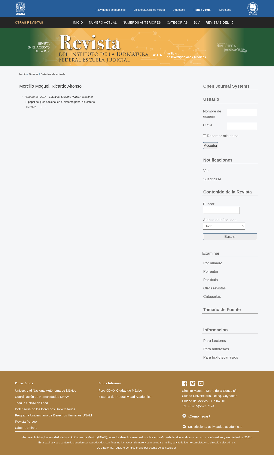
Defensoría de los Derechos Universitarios (45, 409)
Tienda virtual (202, 9)
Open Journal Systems (226, 86)
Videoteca (179, 9)
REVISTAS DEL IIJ (219, 22)
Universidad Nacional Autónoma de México (45, 390)
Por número (212, 263)
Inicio (78, 22)
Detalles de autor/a (53, 74)
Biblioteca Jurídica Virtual (149, 9)
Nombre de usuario (212, 113)
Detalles (31, 107)
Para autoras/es (216, 349)
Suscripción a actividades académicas (212, 426)
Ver (206, 171)
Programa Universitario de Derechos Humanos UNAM (53, 415)
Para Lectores (214, 341)
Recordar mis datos (222, 136)
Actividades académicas (110, 9)
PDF (43, 107)
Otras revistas (29, 22)
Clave (207, 125)
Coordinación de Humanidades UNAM (42, 396)
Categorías (177, 22)
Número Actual (103, 22)
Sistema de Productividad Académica (125, 396)
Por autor (210, 271)
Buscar (33, 74)
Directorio (225, 9)
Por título (210, 280)
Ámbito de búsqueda (224, 224)
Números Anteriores (142, 22)
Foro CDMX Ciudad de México (120, 390)
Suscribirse (212, 179)
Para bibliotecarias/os (220, 357)
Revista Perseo (26, 421)
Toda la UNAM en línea (31, 403)
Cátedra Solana (26, 428)
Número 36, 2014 (35, 96)
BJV (197, 22)
